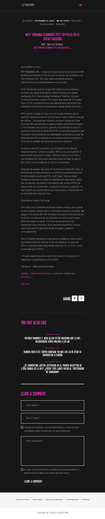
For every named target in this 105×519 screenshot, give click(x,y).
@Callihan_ (26, 277)
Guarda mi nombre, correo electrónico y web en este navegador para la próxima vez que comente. (51, 429)
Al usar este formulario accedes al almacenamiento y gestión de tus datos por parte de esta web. (52, 471)
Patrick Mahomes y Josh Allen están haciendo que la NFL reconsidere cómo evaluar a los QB (52, 340)
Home (43, 44)
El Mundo (28, 21)
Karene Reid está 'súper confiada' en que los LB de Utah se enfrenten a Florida (52, 353)
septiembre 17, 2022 (52, 362)
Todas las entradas (55, 44)
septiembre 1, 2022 (52, 348)
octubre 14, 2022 (52, 335)
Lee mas (25, 284)
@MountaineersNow (41, 273)
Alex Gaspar (47, 24)
